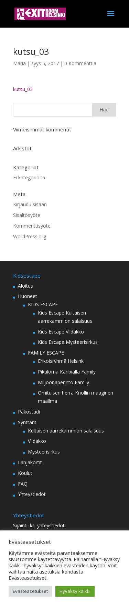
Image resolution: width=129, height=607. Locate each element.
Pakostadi (29, 411)
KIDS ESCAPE (43, 304)
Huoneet (27, 296)
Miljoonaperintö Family (63, 382)
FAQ (23, 483)
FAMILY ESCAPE (46, 352)
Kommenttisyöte (32, 225)
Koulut (25, 473)
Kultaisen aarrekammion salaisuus (66, 430)
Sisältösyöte (26, 215)
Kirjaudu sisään (30, 204)
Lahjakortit (30, 462)
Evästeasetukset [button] (30, 591)
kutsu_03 (23, 89)
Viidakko (37, 441)
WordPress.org (29, 236)
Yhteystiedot (32, 494)
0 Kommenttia (80, 63)
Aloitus (25, 285)
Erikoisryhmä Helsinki (61, 361)
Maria (19, 63)
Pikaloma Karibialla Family (67, 371)
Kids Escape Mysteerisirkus (68, 342)
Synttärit (27, 422)
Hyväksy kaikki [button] (75, 591)
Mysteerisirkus (44, 451)
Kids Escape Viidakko (61, 331)
